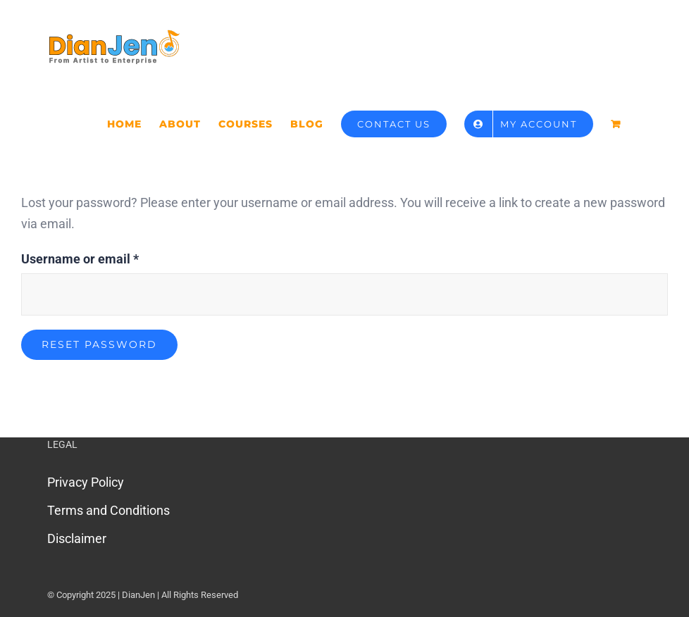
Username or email (80, 257)
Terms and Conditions (108, 510)
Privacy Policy (85, 482)
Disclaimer (76, 538)
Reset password (99, 344)
